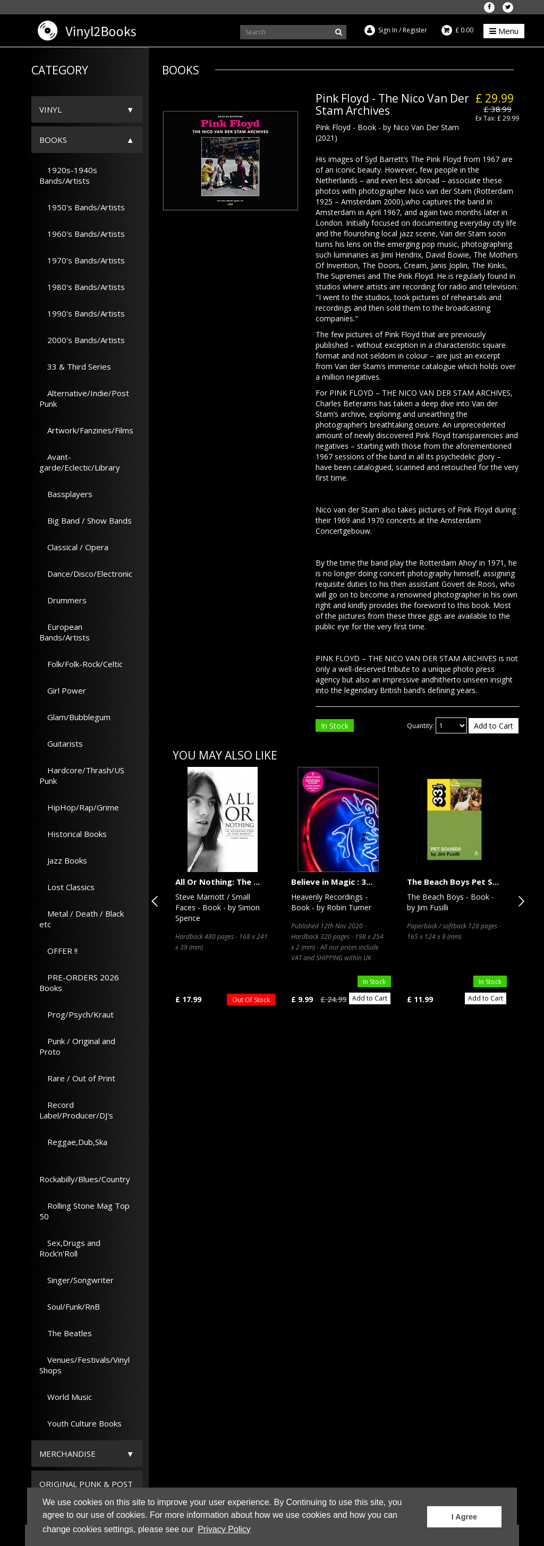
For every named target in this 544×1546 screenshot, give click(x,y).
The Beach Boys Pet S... (453, 881)
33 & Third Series (75, 366)
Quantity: (420, 725)
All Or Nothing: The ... (217, 881)
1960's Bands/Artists (82, 233)
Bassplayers (65, 494)
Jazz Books (63, 860)
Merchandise (67, 1453)
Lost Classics (67, 887)
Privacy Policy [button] (224, 1529)
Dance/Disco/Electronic (85, 573)
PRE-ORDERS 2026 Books (79, 982)
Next (519, 901)
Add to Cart (493, 726)
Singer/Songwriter (76, 1280)
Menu (503, 30)
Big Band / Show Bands (85, 520)
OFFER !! (58, 950)
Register (415, 30)
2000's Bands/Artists (82, 340)
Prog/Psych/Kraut (76, 1014)
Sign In (387, 30)
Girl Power (62, 690)
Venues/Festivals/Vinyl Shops (84, 1365)
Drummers (63, 600)
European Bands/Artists (64, 632)
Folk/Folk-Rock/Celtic (81, 664)
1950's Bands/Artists (82, 207)
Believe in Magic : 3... (331, 881)
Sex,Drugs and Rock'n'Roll (69, 1248)
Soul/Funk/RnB (69, 1306)
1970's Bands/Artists (82, 260)
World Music (65, 1396)
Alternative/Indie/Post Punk (84, 398)
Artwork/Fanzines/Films (86, 430)
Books (53, 139)
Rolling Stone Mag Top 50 (84, 1211)
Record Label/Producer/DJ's (76, 1110)
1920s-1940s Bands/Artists (68, 175)
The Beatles (65, 1333)
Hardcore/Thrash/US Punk (81, 775)
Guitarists (61, 743)
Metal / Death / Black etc (81, 918)
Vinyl (50, 109)
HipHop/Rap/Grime (79, 807)
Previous (156, 901)
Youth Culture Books (80, 1423)
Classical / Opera (73, 547)
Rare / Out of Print (77, 1078)
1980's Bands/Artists (82, 286)
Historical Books (73, 833)
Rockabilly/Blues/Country (84, 1173)
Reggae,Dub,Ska (73, 1142)
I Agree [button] (464, 1517)
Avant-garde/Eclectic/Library (79, 462)
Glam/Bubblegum (74, 717)
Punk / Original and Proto (77, 1046)
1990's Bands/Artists (82, 313)
